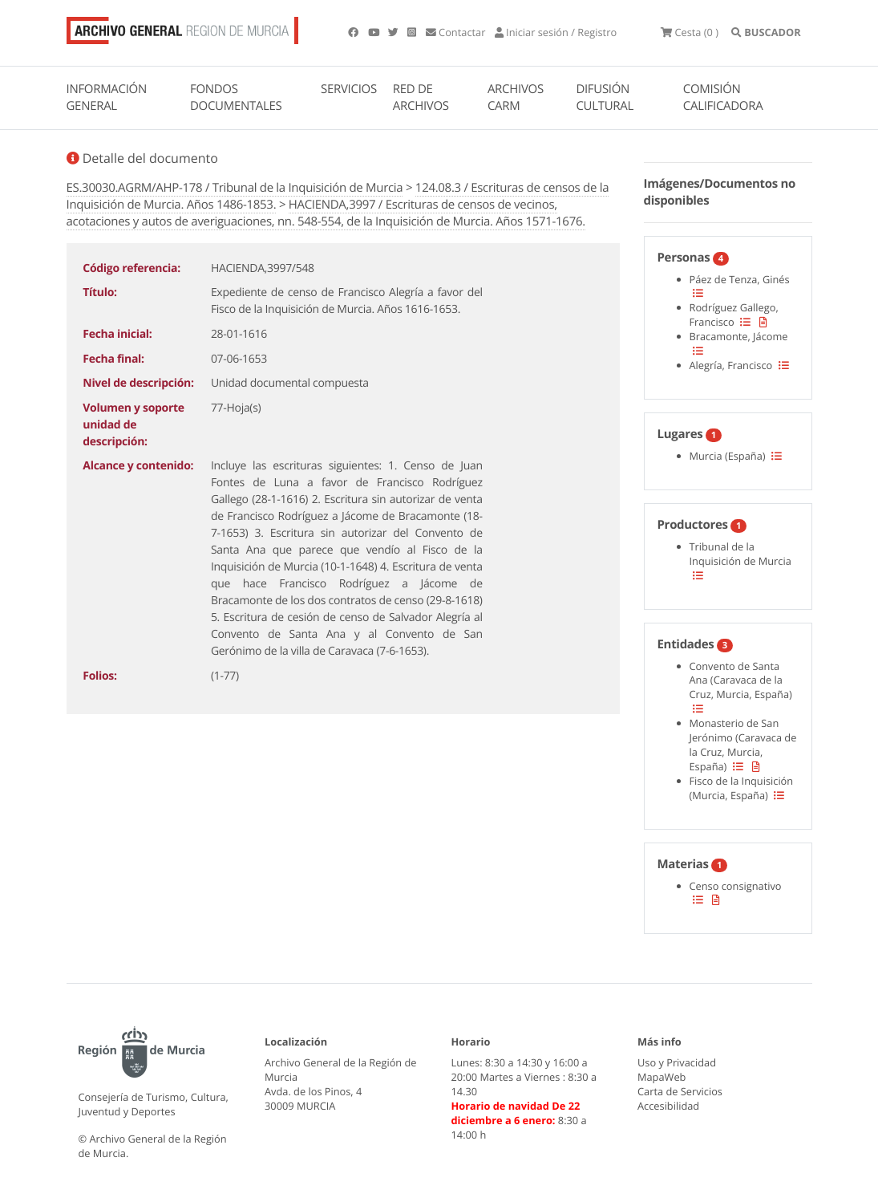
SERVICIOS (349, 89)
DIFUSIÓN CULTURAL (604, 97)
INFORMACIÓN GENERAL (107, 97)
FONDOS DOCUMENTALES (236, 97)
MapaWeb (661, 1077)
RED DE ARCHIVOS (421, 97)
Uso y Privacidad (676, 1063)
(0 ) (691, 32)
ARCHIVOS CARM (516, 97)
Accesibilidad (668, 1105)
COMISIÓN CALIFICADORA (723, 97)
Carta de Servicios (679, 1091)
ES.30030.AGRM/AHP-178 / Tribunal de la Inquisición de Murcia (235, 188)
